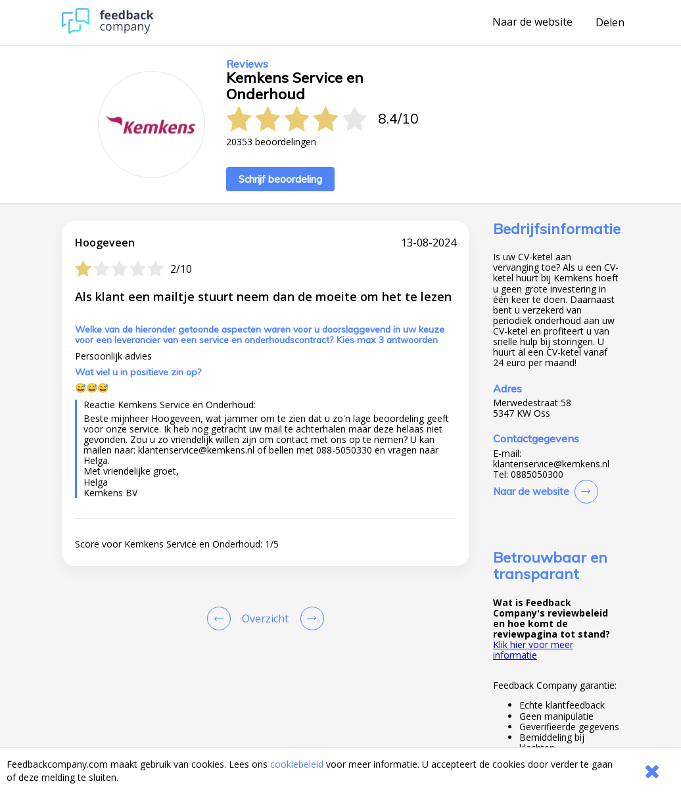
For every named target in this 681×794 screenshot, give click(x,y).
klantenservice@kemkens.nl (551, 464)
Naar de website (532, 22)
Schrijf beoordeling (280, 179)
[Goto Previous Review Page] (221, 618)
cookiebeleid (296, 764)
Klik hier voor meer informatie (533, 649)
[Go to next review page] (309, 618)
